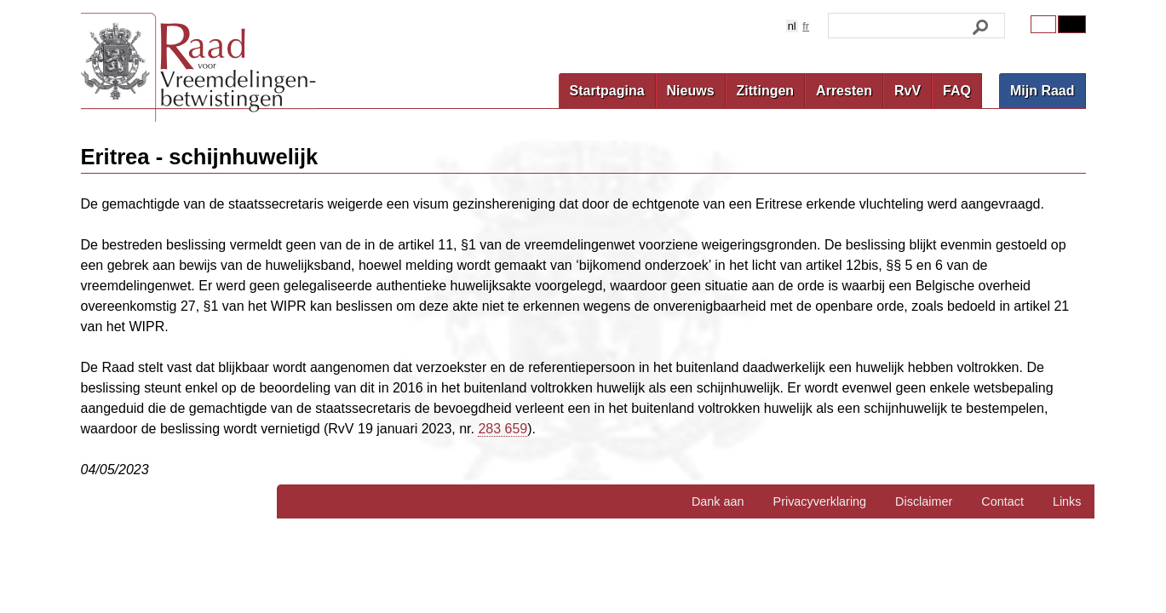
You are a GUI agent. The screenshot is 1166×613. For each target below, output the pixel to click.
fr (805, 26)
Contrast (1071, 24)
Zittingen (766, 90)
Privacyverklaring (820, 501)
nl (792, 26)
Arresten (844, 90)
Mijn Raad (1042, 90)
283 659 (502, 428)
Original (1043, 24)
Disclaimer (923, 501)
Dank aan (718, 501)
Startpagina (607, 90)
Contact (1002, 501)
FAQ (957, 90)
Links (1067, 501)
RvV (907, 90)
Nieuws (691, 90)
